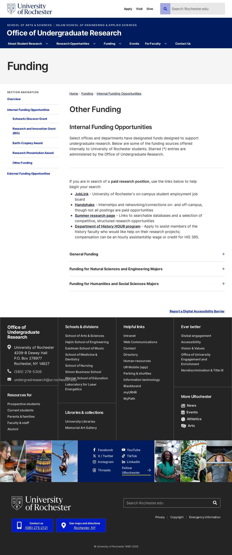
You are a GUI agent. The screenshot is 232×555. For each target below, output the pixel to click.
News (188, 405)
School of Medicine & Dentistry (81, 356)
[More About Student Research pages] (47, 43)
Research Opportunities (72, 44)
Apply (128, 9)
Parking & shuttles (137, 373)
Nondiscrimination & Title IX (202, 370)
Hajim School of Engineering (87, 342)
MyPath (129, 398)
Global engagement (196, 335)
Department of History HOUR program (107, 226)
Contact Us (183, 44)
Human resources (137, 361)
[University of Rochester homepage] (29, 9)
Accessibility (191, 342)
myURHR (130, 392)
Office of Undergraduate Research (64, 33)
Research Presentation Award (33, 153)
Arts (188, 425)
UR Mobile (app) (136, 367)
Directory (131, 354)
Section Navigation (23, 92)
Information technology (142, 379)
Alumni (12, 429)
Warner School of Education (86, 378)
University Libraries (80, 421)
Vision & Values (193, 348)
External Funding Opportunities (28, 173)
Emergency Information (205, 517)
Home (73, 93)
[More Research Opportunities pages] (94, 43)
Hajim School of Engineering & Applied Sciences (96, 25)
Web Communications (140, 342)
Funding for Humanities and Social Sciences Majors (147, 283)
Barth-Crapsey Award (28, 143)
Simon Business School (83, 372)
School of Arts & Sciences (29, 25)
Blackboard (132, 386)
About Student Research (25, 44)
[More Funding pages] (120, 43)
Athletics (191, 419)
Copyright (177, 517)
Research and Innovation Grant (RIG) (34, 131)
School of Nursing (79, 365)
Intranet (130, 335)
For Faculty (152, 44)
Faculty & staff (18, 423)
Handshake (85, 204)
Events (134, 44)
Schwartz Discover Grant (30, 119)
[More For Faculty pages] (165, 43)
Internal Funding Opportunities (28, 110)
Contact (130, 348)
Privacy (160, 517)
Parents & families (21, 416)
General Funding (147, 254)
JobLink (82, 193)
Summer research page (95, 215)
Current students (20, 410)
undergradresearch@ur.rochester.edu (45, 379)
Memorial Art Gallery (81, 428)
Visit (139, 9)
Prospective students (23, 404)
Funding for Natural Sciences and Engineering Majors (147, 268)
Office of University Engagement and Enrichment (195, 359)
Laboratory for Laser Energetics (81, 386)
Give (150, 9)
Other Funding (22, 163)
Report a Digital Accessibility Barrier (197, 311)
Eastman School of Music (84, 348)
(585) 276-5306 (28, 371)
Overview (14, 99)
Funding (109, 44)
